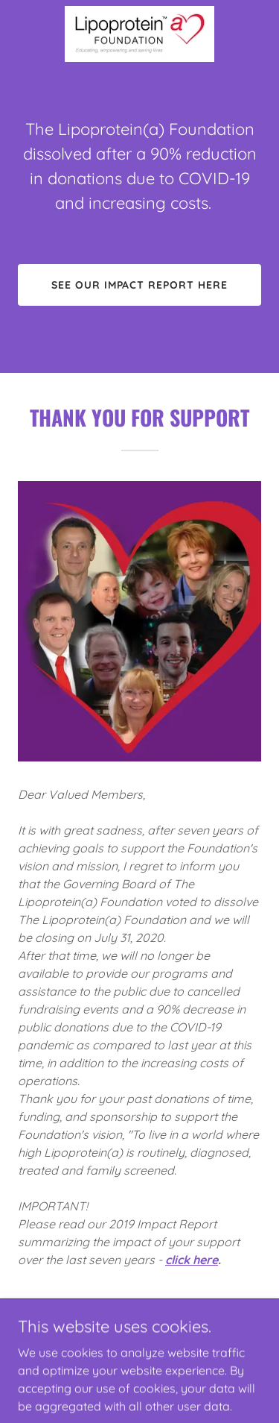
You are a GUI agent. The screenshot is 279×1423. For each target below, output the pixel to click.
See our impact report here (139, 285)
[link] (139, 34)
